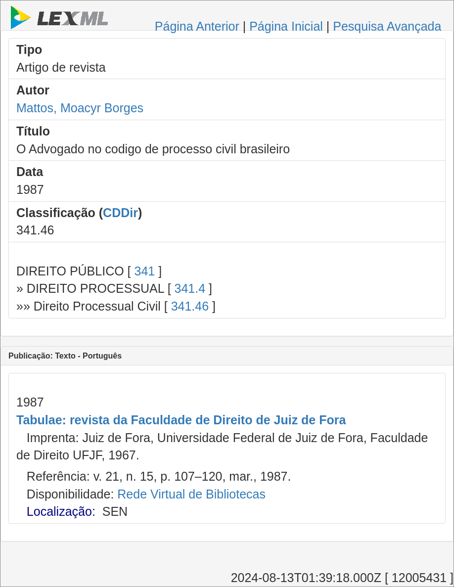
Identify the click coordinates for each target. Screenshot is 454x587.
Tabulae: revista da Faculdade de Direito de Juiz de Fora (181, 420)
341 (144, 271)
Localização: (61, 511)
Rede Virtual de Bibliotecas (191, 494)
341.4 (190, 288)
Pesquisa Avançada (387, 26)
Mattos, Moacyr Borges (79, 108)
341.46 (190, 306)
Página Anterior (197, 26)
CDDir (120, 213)
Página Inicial (286, 26)
